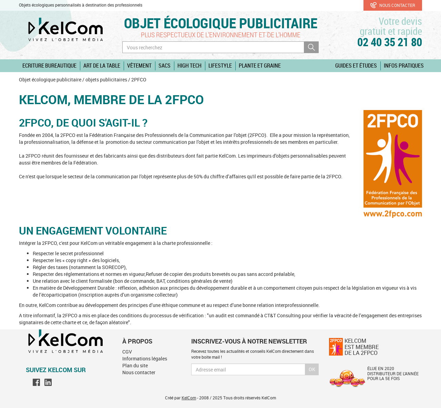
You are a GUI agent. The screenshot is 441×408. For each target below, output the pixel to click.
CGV (127, 351)
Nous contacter (392, 5)
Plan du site (135, 365)
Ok (312, 369)
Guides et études (356, 65)
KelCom (189, 397)
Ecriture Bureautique (49, 65)
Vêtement (139, 65)
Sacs (164, 65)
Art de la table (101, 65)
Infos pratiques (404, 65)
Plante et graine (260, 65)
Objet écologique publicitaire (220, 22)
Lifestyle (220, 65)
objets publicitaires (106, 79)
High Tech (189, 65)
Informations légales (144, 358)
